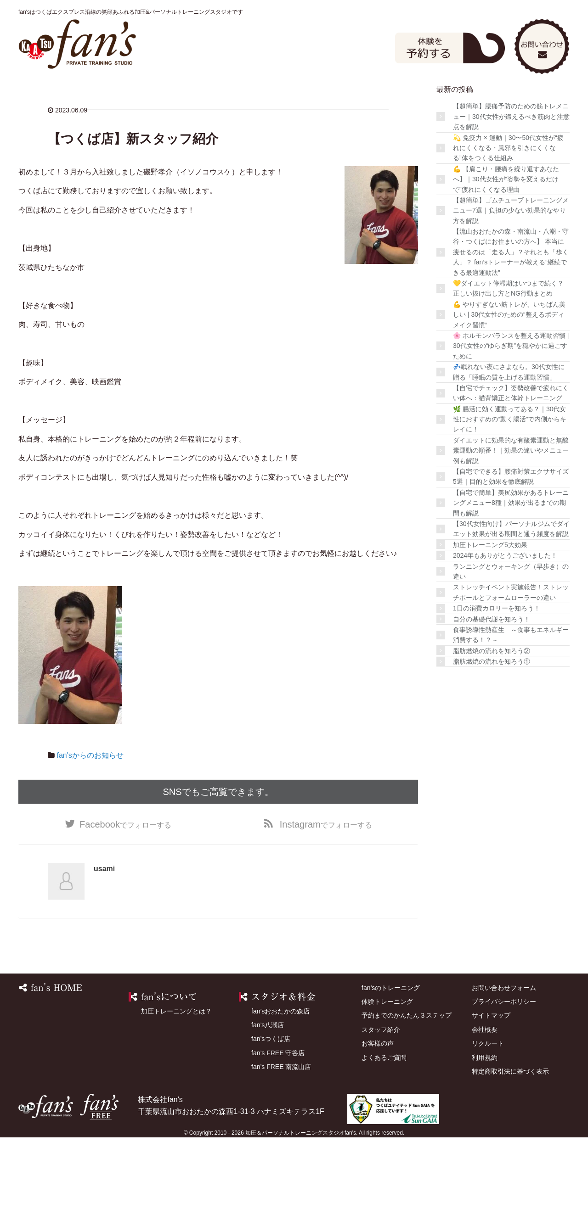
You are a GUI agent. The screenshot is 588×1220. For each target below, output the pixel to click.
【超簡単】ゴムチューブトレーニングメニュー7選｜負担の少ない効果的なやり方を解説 (511, 293)
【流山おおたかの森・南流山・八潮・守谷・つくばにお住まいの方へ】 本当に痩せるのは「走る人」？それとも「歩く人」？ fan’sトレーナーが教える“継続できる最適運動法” (511, 334)
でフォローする (125, 906)
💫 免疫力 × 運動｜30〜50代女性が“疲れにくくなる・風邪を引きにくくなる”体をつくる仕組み (508, 230)
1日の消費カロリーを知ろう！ (496, 690)
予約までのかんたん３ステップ (407, 1098)
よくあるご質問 (55, 125)
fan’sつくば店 (270, 1121)
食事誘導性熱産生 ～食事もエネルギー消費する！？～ (511, 717)
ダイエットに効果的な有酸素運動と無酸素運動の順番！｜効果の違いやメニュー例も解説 (511, 533)
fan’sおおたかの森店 (280, 1093)
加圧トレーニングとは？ (176, 1093)
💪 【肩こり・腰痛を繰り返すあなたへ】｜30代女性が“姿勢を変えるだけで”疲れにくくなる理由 (506, 261)
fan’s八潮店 (267, 1107)
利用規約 (485, 1139)
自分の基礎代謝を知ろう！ (491, 701)
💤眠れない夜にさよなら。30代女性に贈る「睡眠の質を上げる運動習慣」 (509, 454)
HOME (55, 96)
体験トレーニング (279, 96)
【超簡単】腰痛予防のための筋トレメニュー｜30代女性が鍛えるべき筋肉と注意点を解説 (511, 199)
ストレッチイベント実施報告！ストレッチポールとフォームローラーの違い (511, 674)
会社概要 (485, 1111)
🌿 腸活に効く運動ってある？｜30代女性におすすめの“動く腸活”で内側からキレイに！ (509, 501)
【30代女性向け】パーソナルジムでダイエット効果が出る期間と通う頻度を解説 (511, 611)
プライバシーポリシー (504, 1083)
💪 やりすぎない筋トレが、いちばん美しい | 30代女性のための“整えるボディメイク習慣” (509, 397)
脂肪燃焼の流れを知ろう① (491, 743)
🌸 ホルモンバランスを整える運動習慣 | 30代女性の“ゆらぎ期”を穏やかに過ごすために (511, 428)
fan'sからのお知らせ (90, 837)
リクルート (488, 1125)
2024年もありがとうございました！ (505, 637)
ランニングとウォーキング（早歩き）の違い (511, 653)
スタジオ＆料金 (204, 96)
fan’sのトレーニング (130, 96)
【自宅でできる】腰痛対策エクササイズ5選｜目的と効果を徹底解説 (511, 558)
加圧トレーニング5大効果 (490, 627)
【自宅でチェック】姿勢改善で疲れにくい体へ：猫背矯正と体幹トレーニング (511, 475)
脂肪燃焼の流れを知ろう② (491, 733)
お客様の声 (502, 96)
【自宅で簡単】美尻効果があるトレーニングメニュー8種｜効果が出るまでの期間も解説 (511, 585)
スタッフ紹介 (427, 96)
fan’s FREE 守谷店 (278, 1135)
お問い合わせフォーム (504, 1070)
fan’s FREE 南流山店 (281, 1149)
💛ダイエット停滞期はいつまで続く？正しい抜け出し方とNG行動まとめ (508, 370)
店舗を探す (353, 96)
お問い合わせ (542, 45)
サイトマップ (491, 1098)
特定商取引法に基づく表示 (510, 1153)
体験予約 (450, 47)
